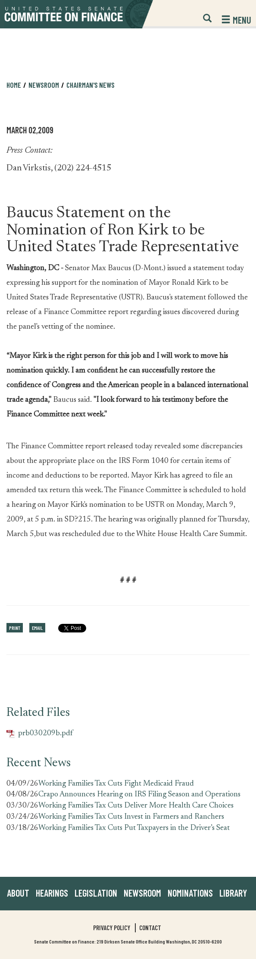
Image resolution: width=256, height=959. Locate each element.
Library (233, 892)
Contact (150, 927)
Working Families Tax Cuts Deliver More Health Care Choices (136, 806)
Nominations (190, 892)
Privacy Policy (111, 927)
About (18, 892)
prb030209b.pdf (39, 733)
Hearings (52, 892)
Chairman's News (90, 84)
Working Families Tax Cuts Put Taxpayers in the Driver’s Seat (134, 828)
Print (14, 628)
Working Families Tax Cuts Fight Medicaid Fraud (116, 784)
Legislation (96, 892)
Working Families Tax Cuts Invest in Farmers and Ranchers (131, 817)
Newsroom (43, 84)
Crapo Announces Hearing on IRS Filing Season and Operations (139, 795)
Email (37, 628)
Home (13, 84)
